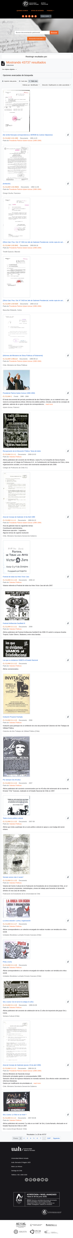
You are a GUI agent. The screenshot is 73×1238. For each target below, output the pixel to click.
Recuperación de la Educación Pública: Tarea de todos (22, 451)
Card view (23, 81)
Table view (33, 81)
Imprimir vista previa (9, 81)
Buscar (54, 32)
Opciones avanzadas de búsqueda (18, 75)
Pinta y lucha (7, 962)
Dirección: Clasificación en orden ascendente (56, 85)
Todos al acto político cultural (13, 818)
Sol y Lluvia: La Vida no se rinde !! (14, 1114)
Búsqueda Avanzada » (36, 38)
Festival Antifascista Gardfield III (14, 623)
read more (49, 404)
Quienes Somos (22, 10)
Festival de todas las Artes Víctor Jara (16, 577)
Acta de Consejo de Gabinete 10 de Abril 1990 (19, 517)
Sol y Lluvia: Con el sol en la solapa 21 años (18, 1002)
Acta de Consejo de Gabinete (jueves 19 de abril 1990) (22, 1065)
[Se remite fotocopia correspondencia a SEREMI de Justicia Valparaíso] (27, 135)
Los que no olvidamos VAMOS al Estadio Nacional (20, 660)
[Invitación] (6, 183)
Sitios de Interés (37, 10)
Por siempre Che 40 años (12, 780)
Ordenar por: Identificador (30, 85)
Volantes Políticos (15, 457)
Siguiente (56, 1138)
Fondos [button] (50, 10)
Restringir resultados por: (36, 57)
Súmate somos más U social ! (13, 877)
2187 (49, 1138)
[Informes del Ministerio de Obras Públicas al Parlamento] (23, 355)
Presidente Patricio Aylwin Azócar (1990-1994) (25, 140)
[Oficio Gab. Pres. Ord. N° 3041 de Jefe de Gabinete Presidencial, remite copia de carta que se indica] (34, 242)
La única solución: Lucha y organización (17, 921)
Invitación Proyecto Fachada (13, 717)
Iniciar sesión (45, 16)
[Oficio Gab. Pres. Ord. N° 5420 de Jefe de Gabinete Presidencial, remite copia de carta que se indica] (34, 300)
